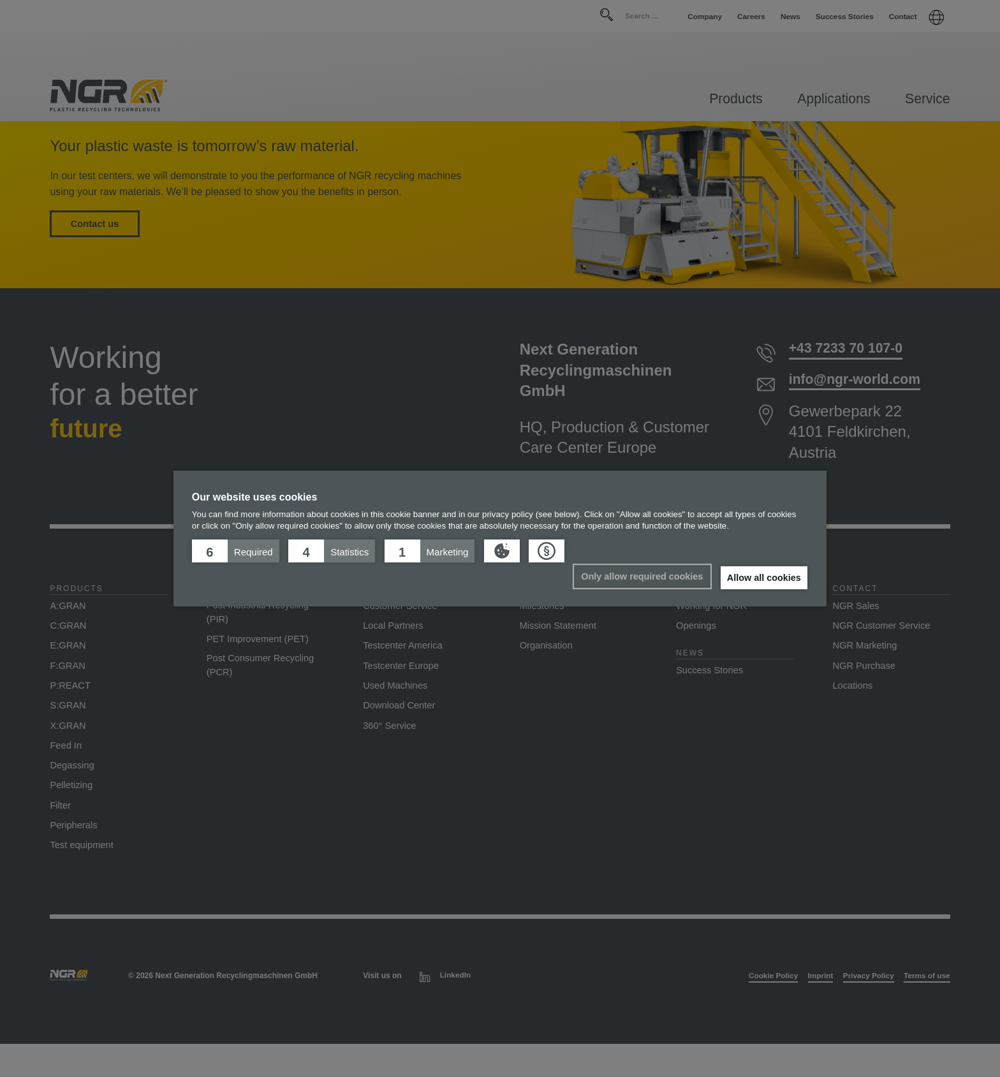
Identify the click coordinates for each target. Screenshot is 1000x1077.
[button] (235, 550)
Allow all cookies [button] (763, 578)
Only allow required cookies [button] (638, 576)
